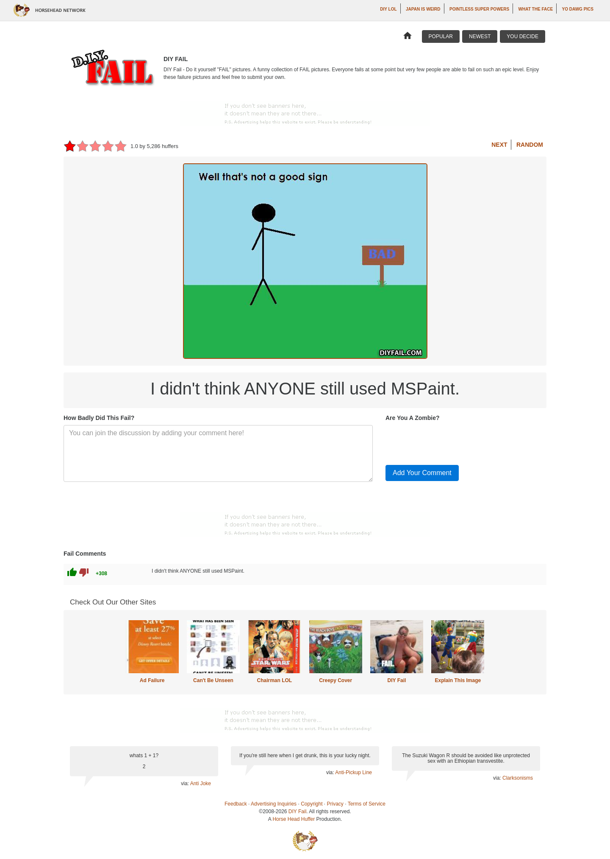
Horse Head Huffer (293, 819)
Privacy (335, 804)
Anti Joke (200, 783)
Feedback (236, 804)
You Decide (522, 36)
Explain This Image (458, 680)
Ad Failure (152, 680)
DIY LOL (388, 9)
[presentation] (449, 441)
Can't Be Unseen (213, 680)
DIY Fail (397, 680)
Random (529, 144)
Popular (441, 36)
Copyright (311, 804)
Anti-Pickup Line (353, 772)
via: (185, 783)
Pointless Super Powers (479, 9)
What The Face (535, 9)
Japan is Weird (423, 9)
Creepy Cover (335, 680)
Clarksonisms (517, 778)
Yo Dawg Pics (577, 9)
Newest (480, 36)
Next (499, 144)
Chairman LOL (274, 680)
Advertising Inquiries (274, 804)
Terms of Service (366, 804)
